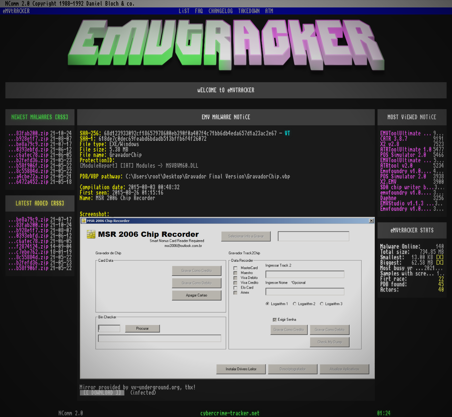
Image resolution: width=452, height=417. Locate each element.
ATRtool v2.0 (396, 165)
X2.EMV (388, 182)
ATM (269, 11)
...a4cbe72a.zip (28, 176)
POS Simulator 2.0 (403, 155)
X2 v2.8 (389, 144)
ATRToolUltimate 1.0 (405, 149)
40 (441, 289)
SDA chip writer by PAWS (407, 187)
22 (441, 279)
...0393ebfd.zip (28, 149)
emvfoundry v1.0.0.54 (406, 192)
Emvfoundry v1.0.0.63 (406, 171)
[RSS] (61, 117)
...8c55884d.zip (28, 171)
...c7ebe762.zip (28, 252)
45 (441, 284)
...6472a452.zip (28, 182)
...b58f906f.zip (28, 165)
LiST (184, 11)
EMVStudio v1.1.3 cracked (407, 203)
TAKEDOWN (249, 11)
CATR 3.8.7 (393, 138)
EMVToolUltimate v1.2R (407, 160)
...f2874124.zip (28, 246)
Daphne (388, 198)
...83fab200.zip (28, 133)
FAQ (199, 11)
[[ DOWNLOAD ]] (102, 392)
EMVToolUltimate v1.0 (406, 133)
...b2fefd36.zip (28, 160)
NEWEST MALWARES (31, 117)
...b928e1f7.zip (28, 138)
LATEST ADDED (32, 203)
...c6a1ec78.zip (28, 155)
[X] (440, 257)
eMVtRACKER (16, 11)
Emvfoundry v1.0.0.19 (406, 209)
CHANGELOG (221, 11)
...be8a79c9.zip (28, 144)
